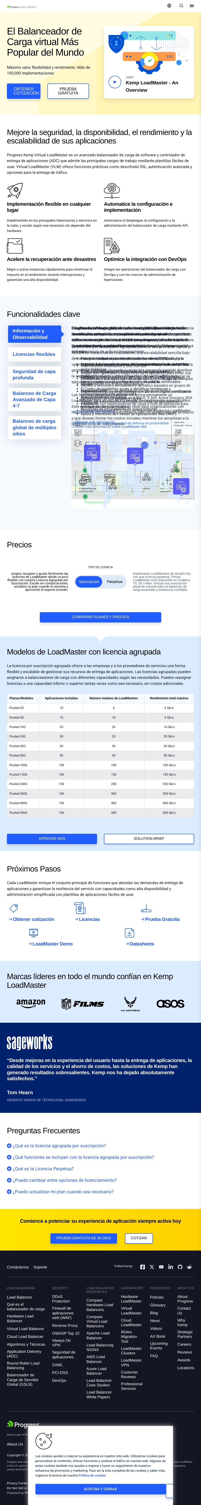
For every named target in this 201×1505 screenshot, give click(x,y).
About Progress (185, 1294)
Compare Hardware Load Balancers (99, 1301)
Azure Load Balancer (96, 1366)
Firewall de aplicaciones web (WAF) (63, 1309)
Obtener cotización (26, 91)
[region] (100, 1467)
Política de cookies (92, 1479)
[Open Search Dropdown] (181, 6)
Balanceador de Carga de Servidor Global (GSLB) (23, 1376)
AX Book (157, 1332)
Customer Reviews (129, 1370)
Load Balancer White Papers (99, 1390)
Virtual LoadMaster (131, 1306)
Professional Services (132, 1382)
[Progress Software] (23, 1420)
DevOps (59, 1376)
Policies (157, 1293)
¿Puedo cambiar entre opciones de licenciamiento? (65, 1171)
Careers (184, 1340)
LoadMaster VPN (131, 1358)
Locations (185, 1364)
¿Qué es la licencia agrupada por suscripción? (59, 1137)
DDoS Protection (61, 1294)
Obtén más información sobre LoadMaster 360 (110, 430)
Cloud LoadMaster (131, 1318)
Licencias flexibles (34, 357)
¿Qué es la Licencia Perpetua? (43, 1160)
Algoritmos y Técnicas (26, 1340)
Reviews (184, 1348)
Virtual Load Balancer (25, 1324)
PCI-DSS (60, 1368)
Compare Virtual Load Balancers (96, 1317)
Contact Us (184, 1306)
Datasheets (142, 935)
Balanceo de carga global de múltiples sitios (34, 431)
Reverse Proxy (65, 1321)
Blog (154, 1309)
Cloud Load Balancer (25, 1332)
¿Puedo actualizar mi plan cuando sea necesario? (63, 1183)
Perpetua (114, 568)
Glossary (158, 1301)
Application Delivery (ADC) (24, 1349)
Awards (183, 1356)
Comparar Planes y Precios (100, 604)
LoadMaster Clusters (131, 1346)
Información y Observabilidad (30, 337)
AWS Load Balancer (95, 1355)
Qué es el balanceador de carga (26, 1302)
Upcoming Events (159, 1341)
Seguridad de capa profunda (34, 377)
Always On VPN (61, 1338)
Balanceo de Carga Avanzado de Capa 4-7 (34, 402)
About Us (15, 1440)
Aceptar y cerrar (65, 1493)
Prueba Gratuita (68, 91)
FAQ (154, 1352)
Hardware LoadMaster (131, 1294)
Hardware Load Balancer (20, 1314)
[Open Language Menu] (169, 6)
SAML (57, 1361)
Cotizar (139, 1229)
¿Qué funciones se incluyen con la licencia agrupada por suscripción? (83, 1148)
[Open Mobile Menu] (192, 6)
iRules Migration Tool (129, 1332)
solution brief (149, 825)
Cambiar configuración (130, 1493)
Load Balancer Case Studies (99, 1378)
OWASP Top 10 (65, 1329)
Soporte (40, 1263)
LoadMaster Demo (53, 935)
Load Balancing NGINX (99, 1343)
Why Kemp (182, 1318)
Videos (156, 1324)
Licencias (89, 910)
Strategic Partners (185, 1330)
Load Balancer (19, 1293)
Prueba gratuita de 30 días (83, 1229)
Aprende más (52, 825)
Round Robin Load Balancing (23, 1361)
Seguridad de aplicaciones (63, 1350)
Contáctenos (18, 1263)
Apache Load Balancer (97, 1331)
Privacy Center (17, 1479)
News (155, 1316)
